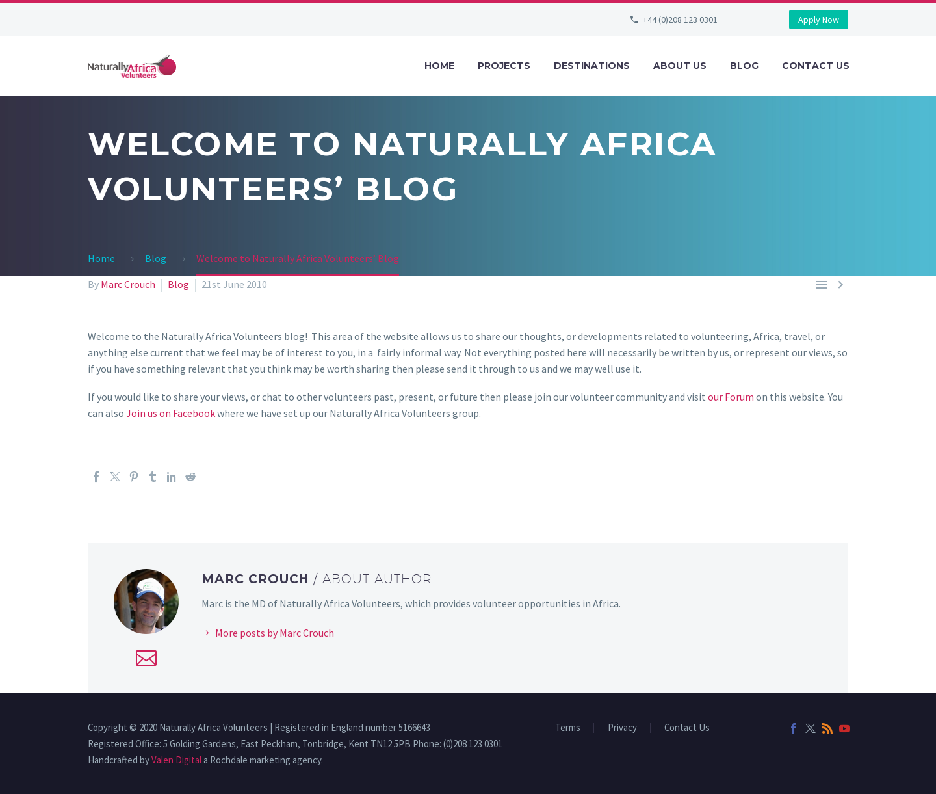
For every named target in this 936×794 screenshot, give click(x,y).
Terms (567, 728)
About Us (680, 66)
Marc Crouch (128, 284)
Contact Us (816, 66)
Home (439, 66)
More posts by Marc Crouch (274, 632)
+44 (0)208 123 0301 (680, 19)
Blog (744, 66)
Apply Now (818, 19)
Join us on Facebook (170, 412)
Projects (504, 66)
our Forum (731, 396)
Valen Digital (176, 760)
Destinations (592, 66)
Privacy (622, 728)
